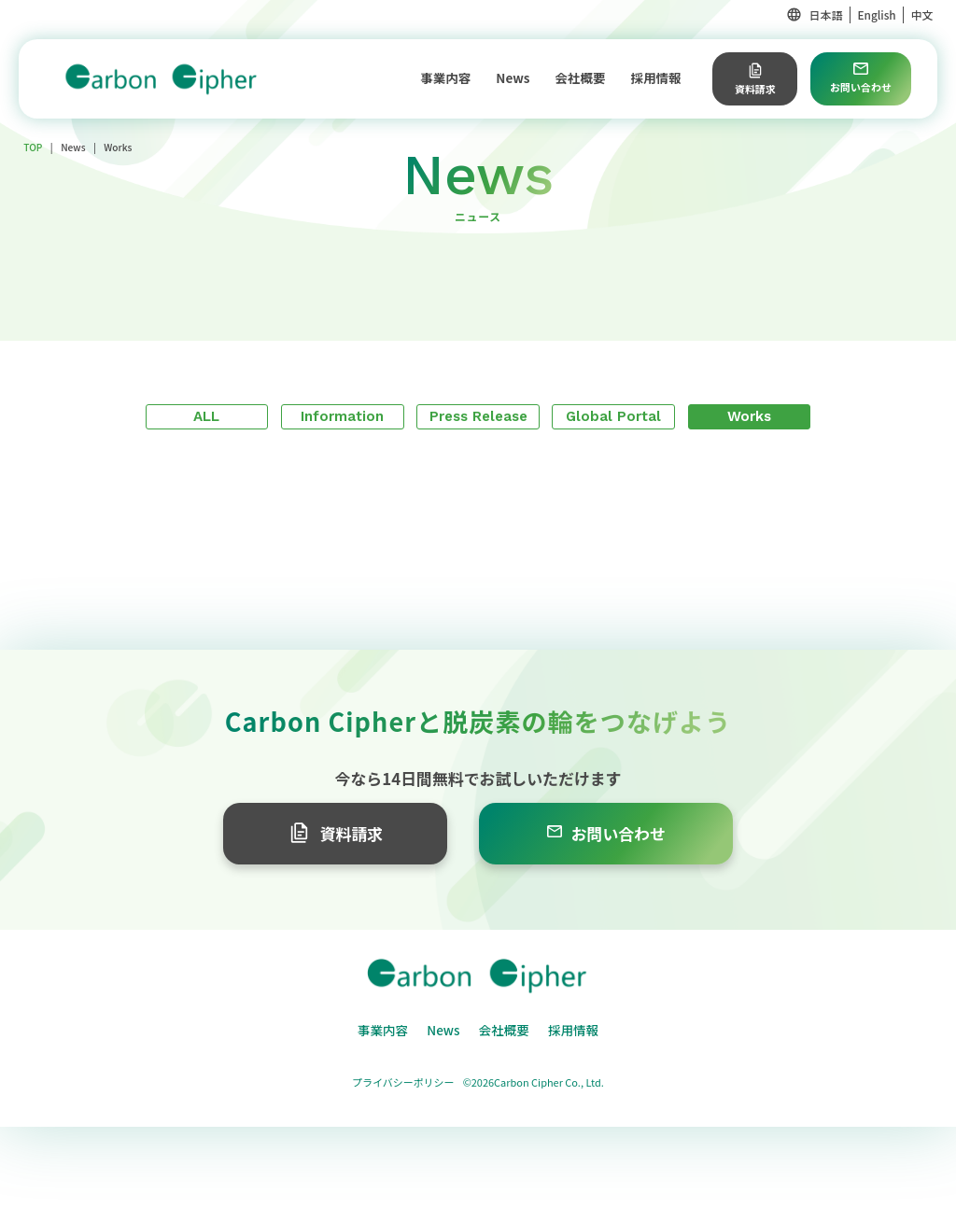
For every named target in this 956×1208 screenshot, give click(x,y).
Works (749, 416)
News (512, 77)
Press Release (478, 416)
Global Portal (613, 416)
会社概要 (580, 77)
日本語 (825, 14)
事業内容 (445, 77)
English (876, 14)
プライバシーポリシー (403, 1082)
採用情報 (656, 77)
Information (342, 416)
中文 (922, 14)
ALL (206, 416)
